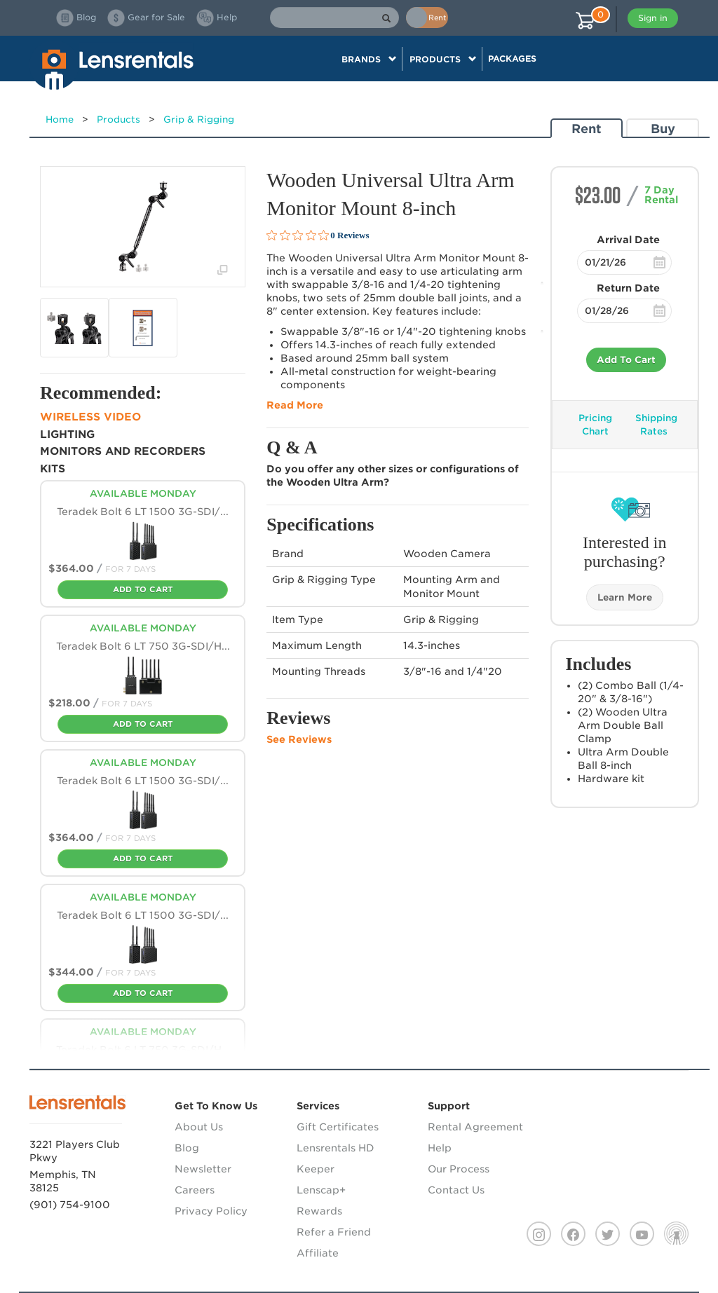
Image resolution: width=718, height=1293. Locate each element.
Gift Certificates (338, 1127)
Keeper (315, 1169)
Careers (195, 1190)
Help (440, 1148)
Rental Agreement (475, 1127)
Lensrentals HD (335, 1148)
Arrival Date (628, 239)
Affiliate (318, 1253)
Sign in (653, 18)
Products (118, 119)
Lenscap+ (321, 1190)
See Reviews (299, 739)
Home (60, 119)
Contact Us (456, 1190)
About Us (199, 1127)
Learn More (624, 597)
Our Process (458, 1169)
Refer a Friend (334, 1232)
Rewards (319, 1211)
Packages (512, 58)
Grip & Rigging (198, 119)
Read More (294, 405)
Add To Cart (626, 360)
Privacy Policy (211, 1211)
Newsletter (203, 1169)
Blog (187, 1148)
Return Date (628, 288)
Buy (663, 128)
